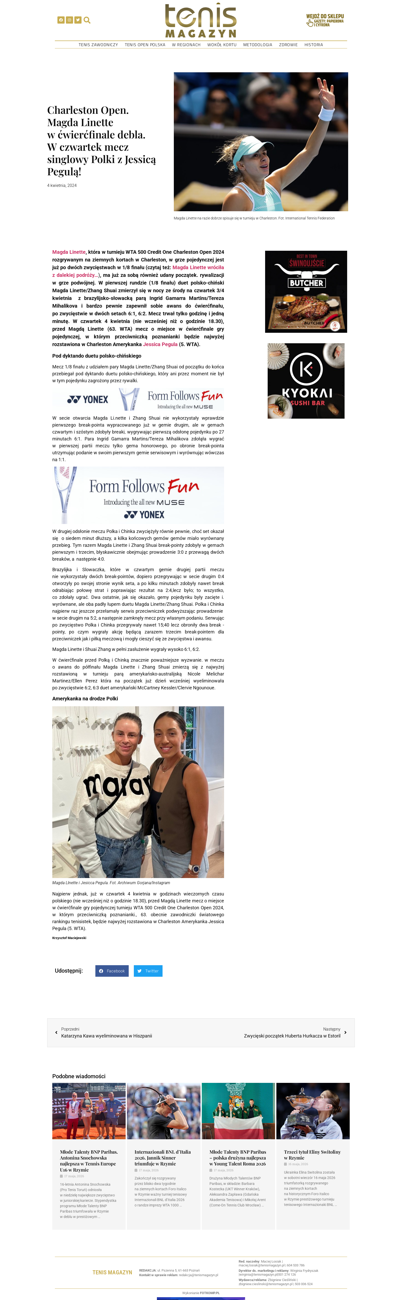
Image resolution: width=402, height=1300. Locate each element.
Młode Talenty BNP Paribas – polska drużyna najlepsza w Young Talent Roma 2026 (237, 1158)
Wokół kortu (222, 45)
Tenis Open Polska (145, 45)
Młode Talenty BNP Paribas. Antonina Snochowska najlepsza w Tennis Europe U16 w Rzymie (89, 1161)
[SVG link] (201, 20)
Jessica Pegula (160, 344)
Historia (314, 45)
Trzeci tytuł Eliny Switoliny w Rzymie (312, 1155)
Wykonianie (201, 1293)
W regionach (186, 45)
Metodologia (258, 45)
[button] (112, 971)
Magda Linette (69, 252)
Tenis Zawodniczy (98, 45)
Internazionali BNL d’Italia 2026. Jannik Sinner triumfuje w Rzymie (163, 1158)
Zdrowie (288, 45)
